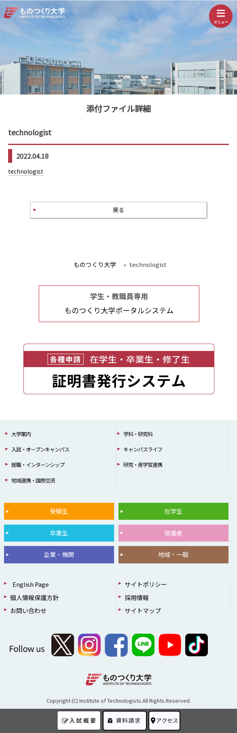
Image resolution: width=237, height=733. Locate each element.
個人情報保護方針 (34, 597)
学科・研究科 (137, 434)
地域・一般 (173, 554)
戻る (118, 210)
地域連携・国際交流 (33, 480)
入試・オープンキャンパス (40, 449)
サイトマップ (143, 610)
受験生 (59, 511)
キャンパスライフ (142, 449)
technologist (25, 171)
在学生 (173, 511)
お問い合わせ (28, 610)
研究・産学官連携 (142, 464)
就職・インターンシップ (37, 464)
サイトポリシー (146, 584)
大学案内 (21, 434)
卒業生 (59, 533)
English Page (29, 584)
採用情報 (137, 597)
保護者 (173, 533)
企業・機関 (59, 554)
